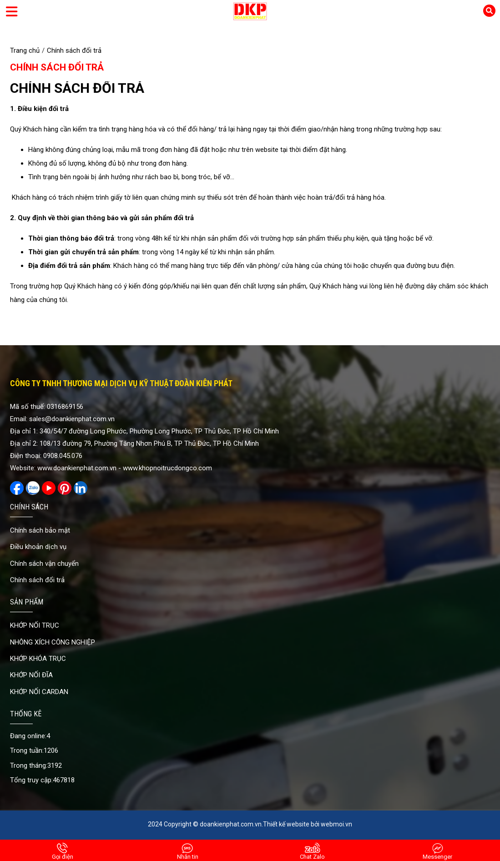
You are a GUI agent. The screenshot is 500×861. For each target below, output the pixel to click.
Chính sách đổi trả (57, 67)
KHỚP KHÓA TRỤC (38, 659)
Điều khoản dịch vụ (38, 547)
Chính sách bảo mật (40, 530)
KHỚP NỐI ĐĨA (31, 675)
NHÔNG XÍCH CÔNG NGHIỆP (52, 642)
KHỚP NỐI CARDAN (39, 692)
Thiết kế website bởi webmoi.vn (307, 824)
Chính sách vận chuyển (44, 563)
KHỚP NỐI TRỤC (34, 625)
